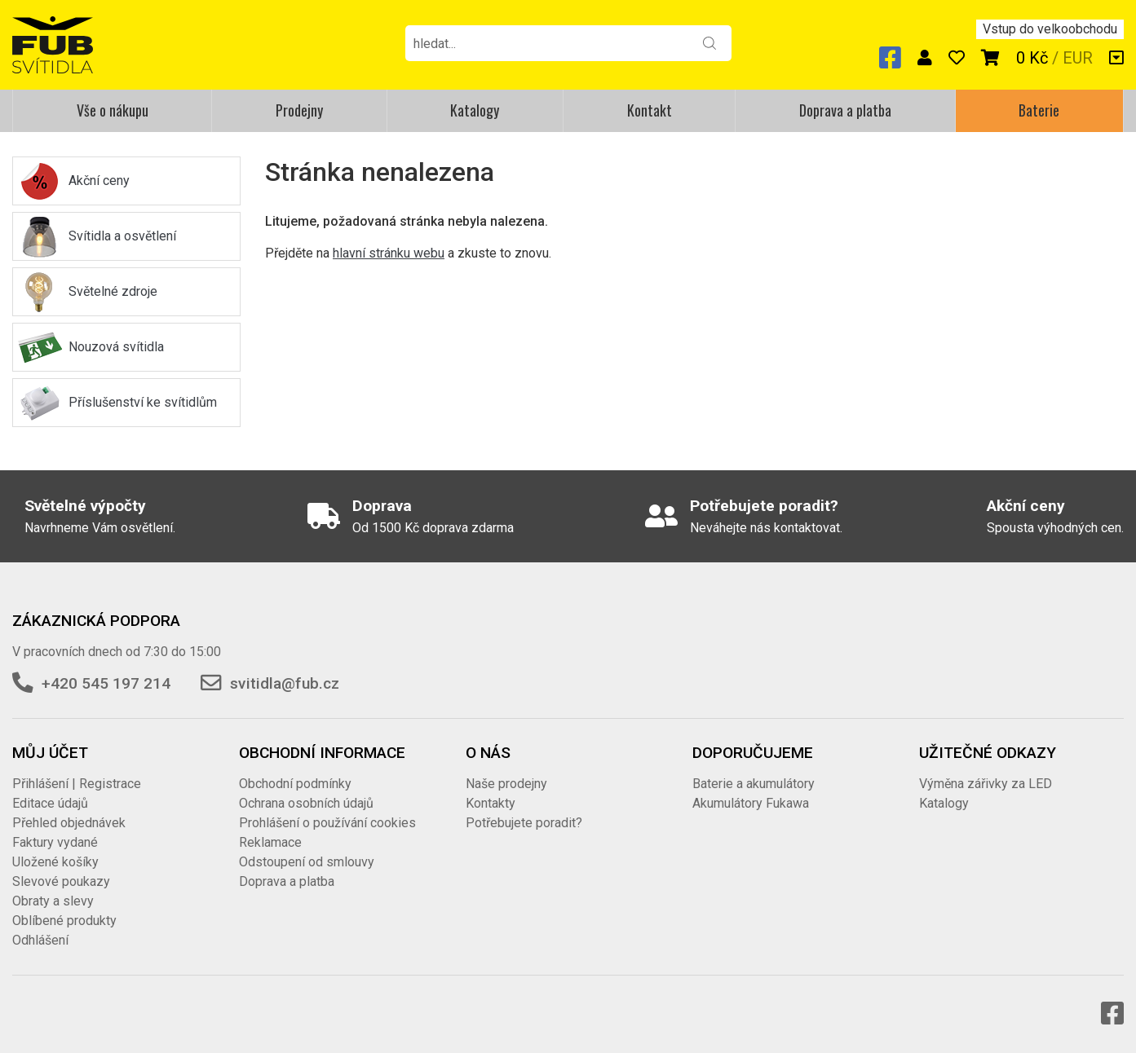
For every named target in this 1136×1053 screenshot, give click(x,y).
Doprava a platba (845, 110)
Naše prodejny (506, 783)
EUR (1078, 58)
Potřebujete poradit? (524, 823)
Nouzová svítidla (116, 347)
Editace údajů (50, 803)
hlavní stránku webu (388, 253)
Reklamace (270, 842)
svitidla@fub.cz (284, 683)
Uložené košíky (55, 862)
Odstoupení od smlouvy (306, 862)
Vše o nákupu (112, 110)
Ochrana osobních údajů (306, 803)
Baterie (1039, 110)
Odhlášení (40, 940)
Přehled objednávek (69, 823)
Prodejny (299, 110)
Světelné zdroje (113, 291)
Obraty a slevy (53, 901)
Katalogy (474, 110)
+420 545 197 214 (106, 683)
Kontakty (490, 803)
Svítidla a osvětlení (122, 236)
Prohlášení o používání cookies (327, 823)
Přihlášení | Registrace (76, 783)
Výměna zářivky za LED (985, 783)
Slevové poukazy (61, 881)
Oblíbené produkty (64, 920)
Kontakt (649, 110)
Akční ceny (99, 180)
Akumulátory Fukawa (750, 803)
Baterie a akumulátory (753, 783)
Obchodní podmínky (295, 783)
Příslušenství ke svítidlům (143, 402)
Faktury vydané (55, 842)
